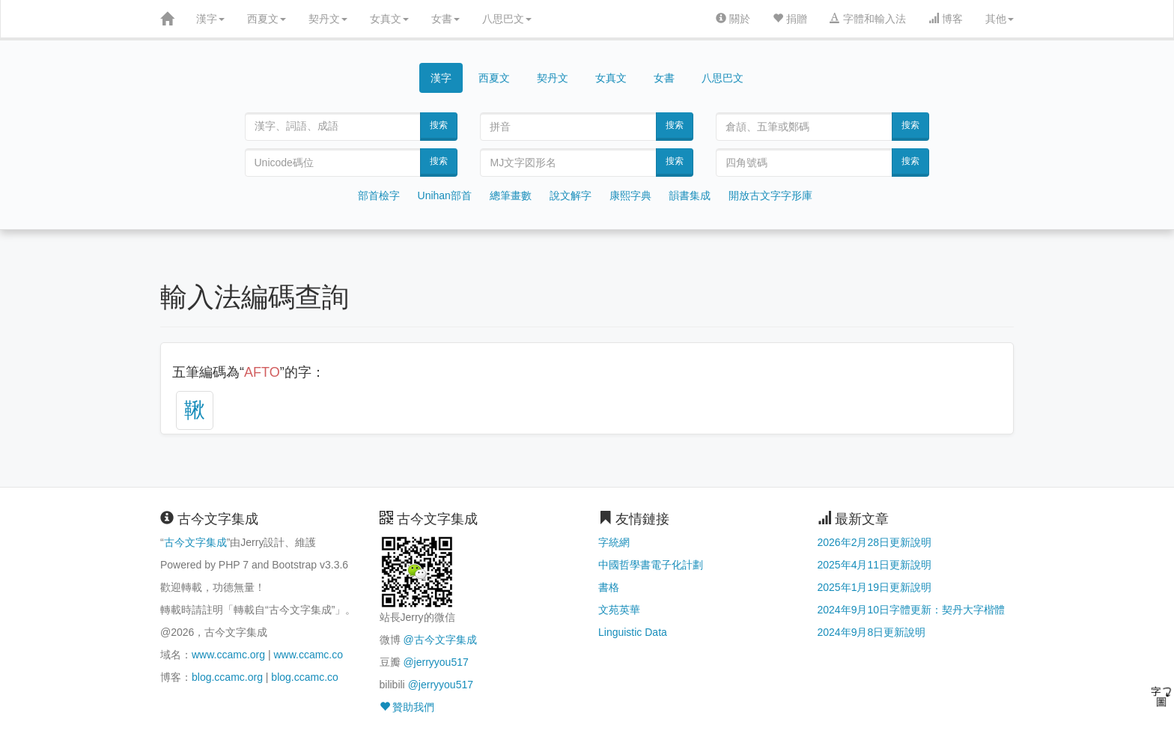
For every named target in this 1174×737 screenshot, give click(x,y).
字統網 (614, 542)
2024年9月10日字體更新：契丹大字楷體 (912, 610)
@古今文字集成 (439, 640)
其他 (999, 19)
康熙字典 (630, 195)
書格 (608, 587)
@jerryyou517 (435, 662)
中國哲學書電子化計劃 (650, 565)
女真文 (389, 19)
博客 (945, 19)
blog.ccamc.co (304, 677)
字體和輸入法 (868, 19)
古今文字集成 (195, 542)
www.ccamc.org (228, 655)
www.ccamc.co (308, 655)
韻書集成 (690, 195)
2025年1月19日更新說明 (875, 587)
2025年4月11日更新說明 (875, 565)
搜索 (439, 125)
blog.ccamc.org (227, 677)
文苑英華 (619, 610)
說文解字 (570, 195)
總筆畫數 (511, 195)
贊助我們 (407, 707)
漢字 (210, 19)
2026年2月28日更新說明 (875, 542)
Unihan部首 (445, 195)
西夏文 (266, 19)
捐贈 (790, 19)
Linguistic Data (632, 632)
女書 (445, 19)
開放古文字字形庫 (770, 195)
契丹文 (327, 19)
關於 (733, 19)
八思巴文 (507, 19)
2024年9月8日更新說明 (872, 632)
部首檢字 (379, 195)
